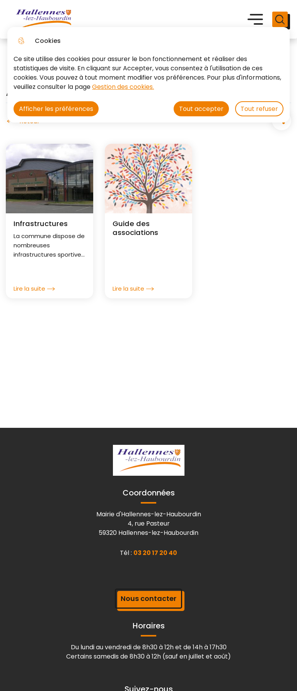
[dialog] (148, 75)
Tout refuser (259, 108)
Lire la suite (34, 289)
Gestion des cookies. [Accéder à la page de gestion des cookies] (123, 86)
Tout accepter (201, 108)
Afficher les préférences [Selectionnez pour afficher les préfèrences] (56, 108)
